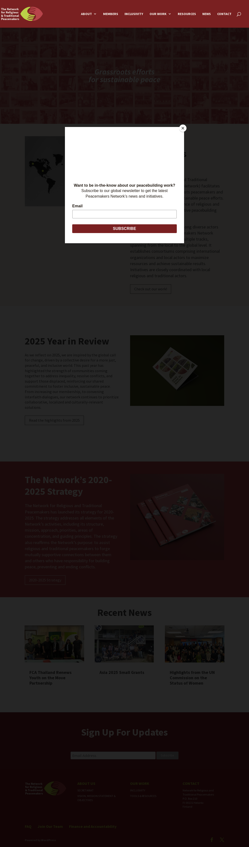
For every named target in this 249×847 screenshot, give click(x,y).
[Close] (183, 128)
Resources (187, 14)
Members (110, 14)
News (206, 14)
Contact (224, 14)
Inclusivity (133, 14)
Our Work (158, 14)
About (86, 14)
